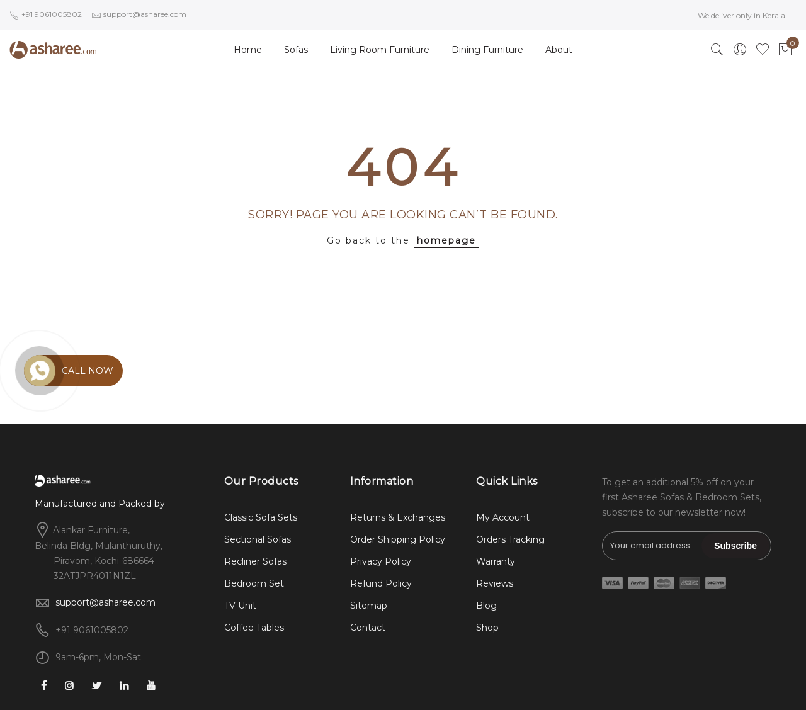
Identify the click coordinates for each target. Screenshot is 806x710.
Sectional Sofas (257, 539)
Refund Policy (381, 583)
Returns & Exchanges (397, 517)
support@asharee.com (105, 602)
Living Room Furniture (379, 49)
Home (248, 49)
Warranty (495, 561)
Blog (486, 605)
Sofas (296, 49)
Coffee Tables (254, 627)
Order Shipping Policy (397, 539)
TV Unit (240, 605)
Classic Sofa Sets (260, 517)
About (558, 49)
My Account (503, 517)
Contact (367, 627)
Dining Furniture (487, 49)
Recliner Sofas (255, 561)
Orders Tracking (510, 539)
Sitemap (368, 605)
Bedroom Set (254, 583)
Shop (487, 627)
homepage (446, 240)
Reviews (494, 583)
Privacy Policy (380, 561)
